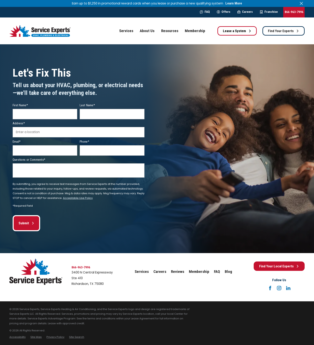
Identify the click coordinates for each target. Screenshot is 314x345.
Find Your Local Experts (279, 266)
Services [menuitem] (126, 30)
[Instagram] (279, 288)
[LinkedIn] (288, 288)
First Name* (20, 105)
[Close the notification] (301, 3)
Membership (199, 271)
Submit (26, 223)
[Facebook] (270, 288)
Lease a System (237, 31)
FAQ (205, 12)
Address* (19, 123)
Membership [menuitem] (195, 30)
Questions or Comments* (29, 160)
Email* (17, 141)
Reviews (177, 271)
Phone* (84, 141)
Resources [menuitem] (169, 30)
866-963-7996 (294, 12)
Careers (245, 12)
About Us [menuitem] (147, 30)
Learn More (233, 3)
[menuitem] (17, 337)
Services (142, 271)
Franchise (269, 12)
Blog (228, 271)
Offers (223, 12)
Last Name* (87, 105)
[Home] (40, 31)
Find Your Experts (283, 31)
